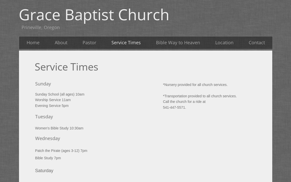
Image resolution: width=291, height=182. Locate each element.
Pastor (89, 42)
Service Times (126, 42)
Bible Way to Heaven (178, 42)
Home (33, 42)
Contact (257, 42)
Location (224, 42)
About (61, 42)
